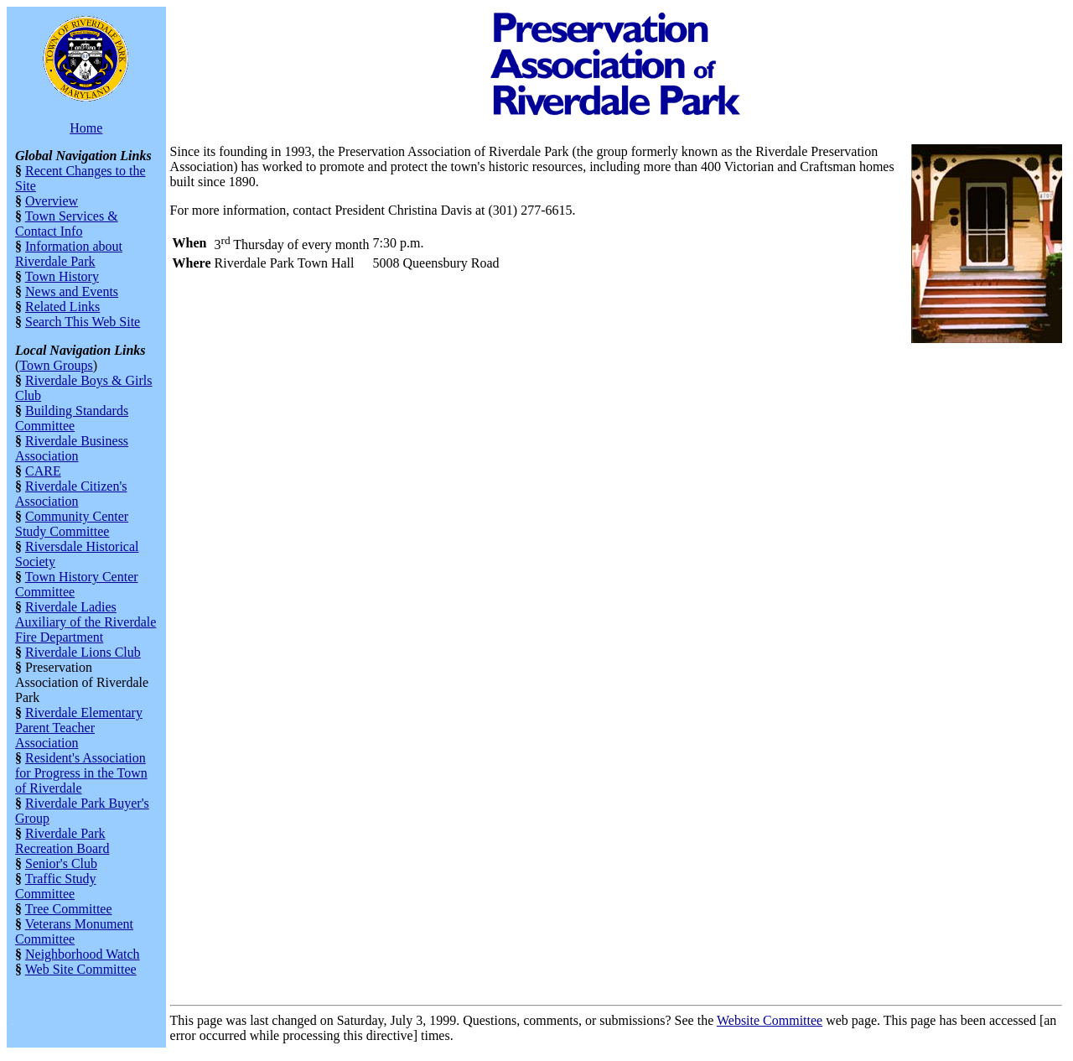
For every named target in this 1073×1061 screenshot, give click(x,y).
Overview (51, 201)
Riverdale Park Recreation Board (62, 841)
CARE (43, 471)
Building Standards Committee (71, 418)
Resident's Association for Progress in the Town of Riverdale (81, 773)
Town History (62, 276)
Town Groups (55, 365)
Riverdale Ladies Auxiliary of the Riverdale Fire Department (85, 622)
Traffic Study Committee (55, 886)
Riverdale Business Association (71, 448)
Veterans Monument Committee (74, 931)
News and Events (71, 291)
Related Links (62, 306)
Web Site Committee (81, 969)
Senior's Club (61, 863)
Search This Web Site (82, 322)
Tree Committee (68, 909)
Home (86, 128)
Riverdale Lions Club (83, 652)
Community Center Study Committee (71, 523)
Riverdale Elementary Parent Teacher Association (79, 727)
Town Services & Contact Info (66, 223)
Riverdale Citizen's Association (71, 493)
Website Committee (769, 1020)
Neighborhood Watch (82, 954)
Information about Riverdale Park (68, 253)
